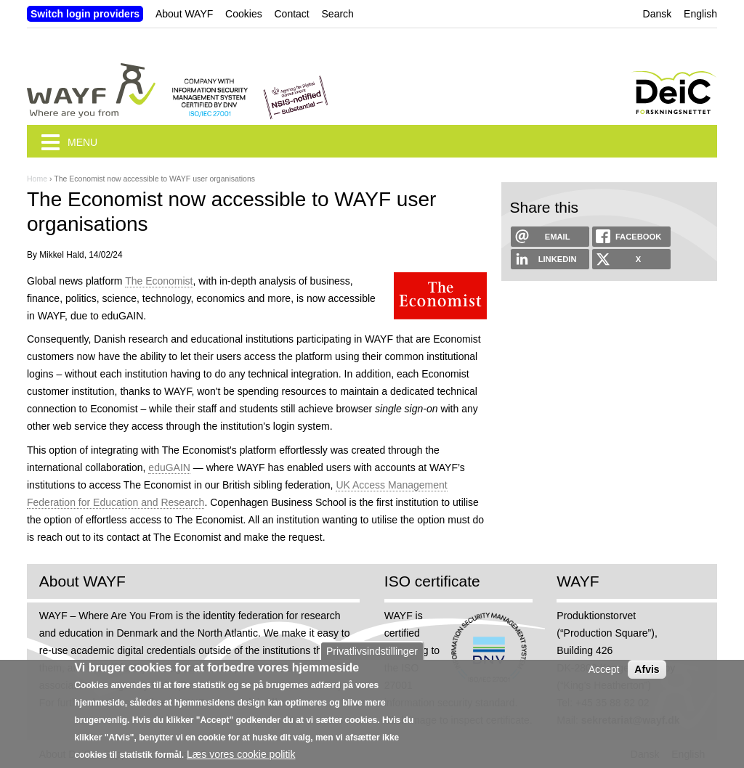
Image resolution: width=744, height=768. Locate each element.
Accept (604, 669)
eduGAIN (169, 467)
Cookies (243, 14)
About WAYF (184, 14)
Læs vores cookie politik (241, 754)
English (700, 14)
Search (338, 14)
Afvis (646, 669)
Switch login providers (85, 14)
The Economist (159, 281)
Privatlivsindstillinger (372, 651)
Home (37, 178)
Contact (291, 14)
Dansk (657, 14)
